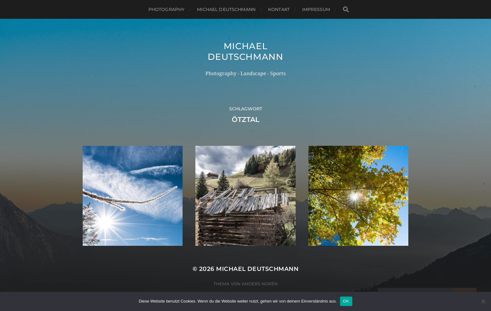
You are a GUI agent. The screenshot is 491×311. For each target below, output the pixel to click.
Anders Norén (260, 283)
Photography (166, 9)
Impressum (316, 9)
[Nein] (483, 301)
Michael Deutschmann (226, 9)
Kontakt (279, 9)
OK (346, 301)
